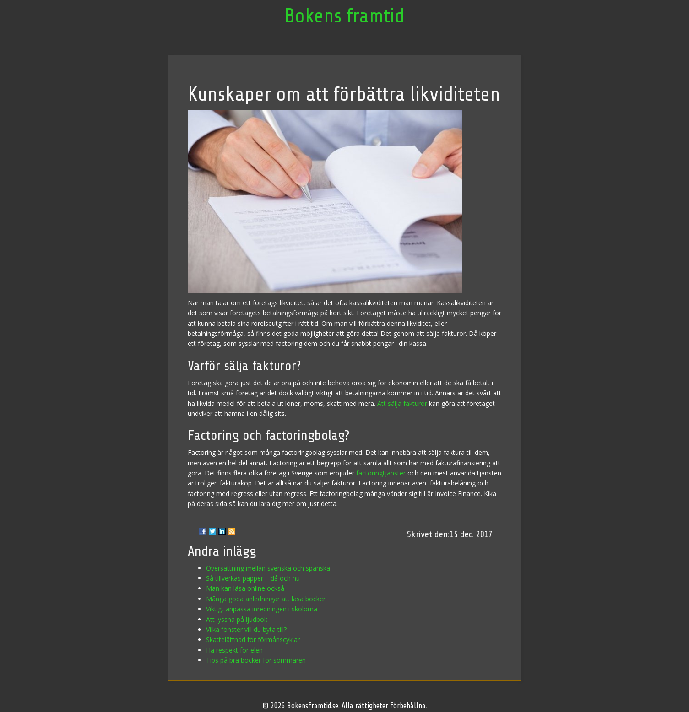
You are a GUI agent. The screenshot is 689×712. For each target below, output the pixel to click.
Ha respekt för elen (234, 650)
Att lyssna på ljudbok (236, 619)
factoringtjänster (381, 473)
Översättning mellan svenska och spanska (268, 568)
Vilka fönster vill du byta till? (246, 629)
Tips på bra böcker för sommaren (256, 660)
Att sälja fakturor (402, 403)
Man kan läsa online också (245, 588)
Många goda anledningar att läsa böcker (266, 598)
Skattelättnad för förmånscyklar (253, 639)
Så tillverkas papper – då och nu (253, 578)
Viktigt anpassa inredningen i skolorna (261, 608)
